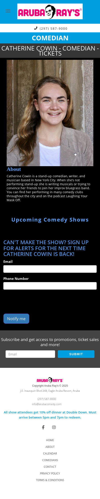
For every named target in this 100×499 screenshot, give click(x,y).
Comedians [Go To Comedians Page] (50, 460)
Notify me (16, 318)
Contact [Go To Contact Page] (50, 467)
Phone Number (16, 278)
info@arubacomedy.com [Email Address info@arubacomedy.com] (47, 404)
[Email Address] (30, 354)
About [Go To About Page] (50, 447)
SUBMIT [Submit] (76, 354)
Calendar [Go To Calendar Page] (50, 453)
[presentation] (37, 301)
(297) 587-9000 (54, 28)
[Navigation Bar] (8, 10)
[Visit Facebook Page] (43, 427)
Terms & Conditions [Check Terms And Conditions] (50, 480)
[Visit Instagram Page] (54, 427)
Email (8, 261)
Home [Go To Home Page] (50, 440)
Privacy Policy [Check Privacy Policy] (50, 473)
